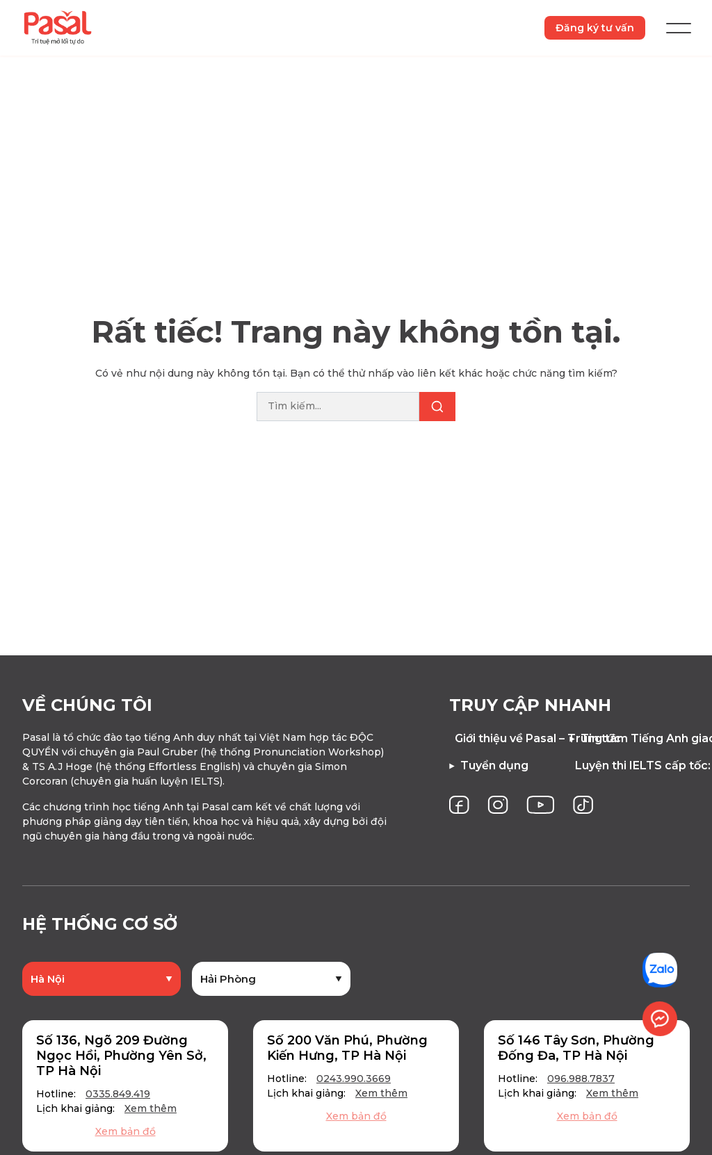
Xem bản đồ (125, 1131)
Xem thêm (150, 1108)
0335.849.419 (118, 1094)
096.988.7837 (581, 1078)
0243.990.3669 (353, 1078)
